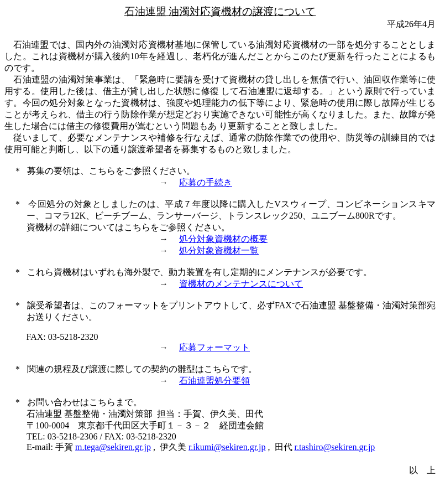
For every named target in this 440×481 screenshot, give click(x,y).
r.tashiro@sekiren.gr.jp (335, 447)
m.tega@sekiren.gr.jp (113, 447)
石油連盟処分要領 (214, 380)
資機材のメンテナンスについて (241, 283)
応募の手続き (205, 182)
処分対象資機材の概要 (223, 239)
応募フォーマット (214, 347)
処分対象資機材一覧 (219, 250)
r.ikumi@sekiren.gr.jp (227, 447)
